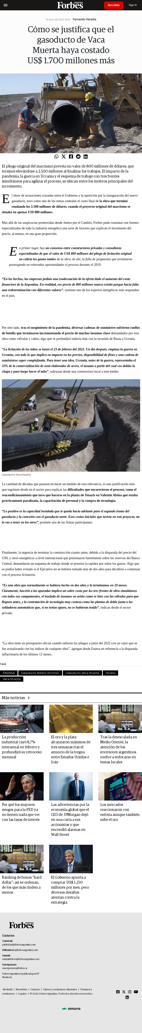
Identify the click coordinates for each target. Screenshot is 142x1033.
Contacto (35, 989)
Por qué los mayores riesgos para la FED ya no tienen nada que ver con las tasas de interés (21, 812)
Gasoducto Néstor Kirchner (40, 673)
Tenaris (110, 673)
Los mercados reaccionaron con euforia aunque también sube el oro (120, 812)
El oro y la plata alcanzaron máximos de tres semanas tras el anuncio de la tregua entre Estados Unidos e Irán (70, 749)
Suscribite (114, 5)
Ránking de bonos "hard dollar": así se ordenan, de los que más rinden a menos (22, 885)
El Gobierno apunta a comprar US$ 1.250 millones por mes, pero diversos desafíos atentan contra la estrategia (70, 890)
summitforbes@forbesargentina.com (20, 959)
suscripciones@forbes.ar (14, 968)
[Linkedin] (127, 997)
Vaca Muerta (12, 679)
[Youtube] (136, 992)
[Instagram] (129, 992)
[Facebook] (118, 992)
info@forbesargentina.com (24, 950)
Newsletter (21, 989)
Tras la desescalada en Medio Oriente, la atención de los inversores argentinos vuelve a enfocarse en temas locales (118, 749)
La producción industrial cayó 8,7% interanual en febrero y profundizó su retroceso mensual (22, 747)
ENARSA (9, 673)
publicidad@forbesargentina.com (19, 945)
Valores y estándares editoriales (60, 989)
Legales (22, 994)
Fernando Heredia (84, 19)
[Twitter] (124, 992)
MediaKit (8, 989)
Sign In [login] (133, 5)
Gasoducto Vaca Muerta (82, 673)
